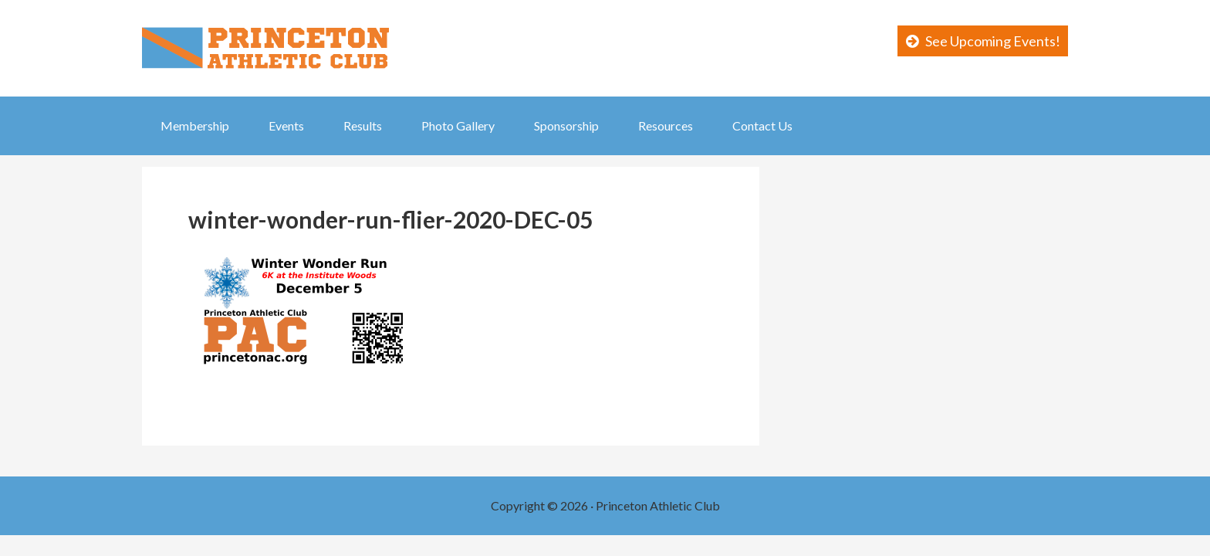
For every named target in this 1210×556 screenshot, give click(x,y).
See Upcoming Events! (992, 40)
